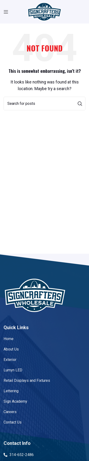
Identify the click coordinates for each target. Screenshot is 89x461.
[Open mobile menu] (6, 12)
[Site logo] (44, 11)
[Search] (44, 103)
